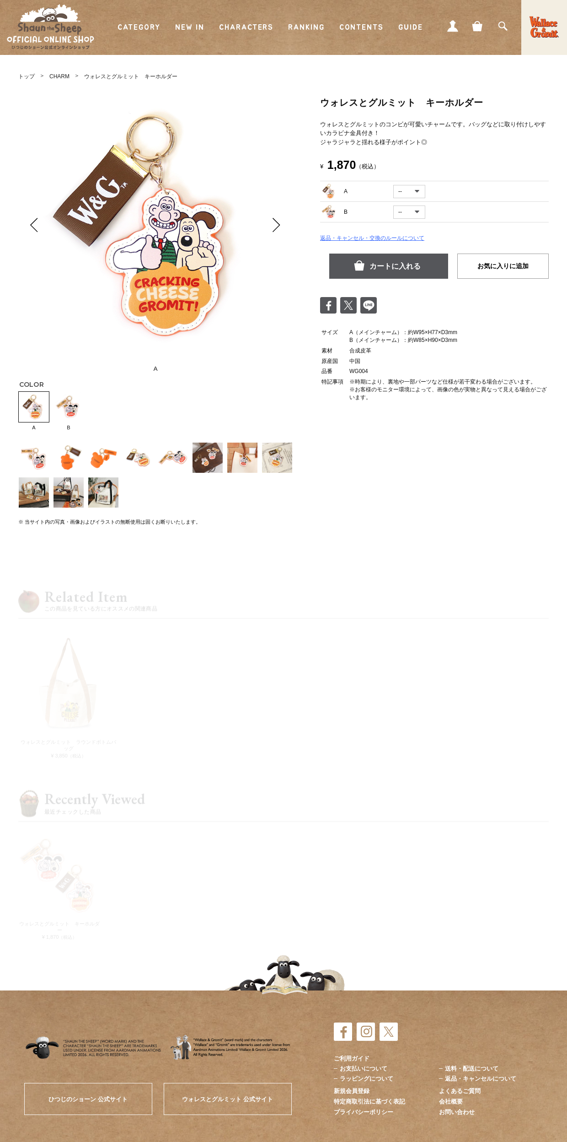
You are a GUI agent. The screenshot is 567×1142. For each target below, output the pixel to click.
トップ (26, 76)
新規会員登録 (351, 1091)
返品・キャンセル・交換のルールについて (372, 238)
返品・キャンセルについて (480, 1078)
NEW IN (190, 27)
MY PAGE (453, 26)
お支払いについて (363, 1068)
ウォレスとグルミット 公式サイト (227, 1099)
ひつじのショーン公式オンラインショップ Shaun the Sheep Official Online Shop (50, 27)
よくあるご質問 (460, 1091)
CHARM (59, 76)
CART (478, 26)
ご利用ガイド (351, 1058)
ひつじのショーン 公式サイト (88, 1099)
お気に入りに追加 (503, 266)
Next (277, 225)
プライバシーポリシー (363, 1112)
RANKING (306, 27)
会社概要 (451, 1101)
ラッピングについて (366, 1078)
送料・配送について (471, 1068)
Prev (34, 225)
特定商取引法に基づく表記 (369, 1101)
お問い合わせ (457, 1112)
